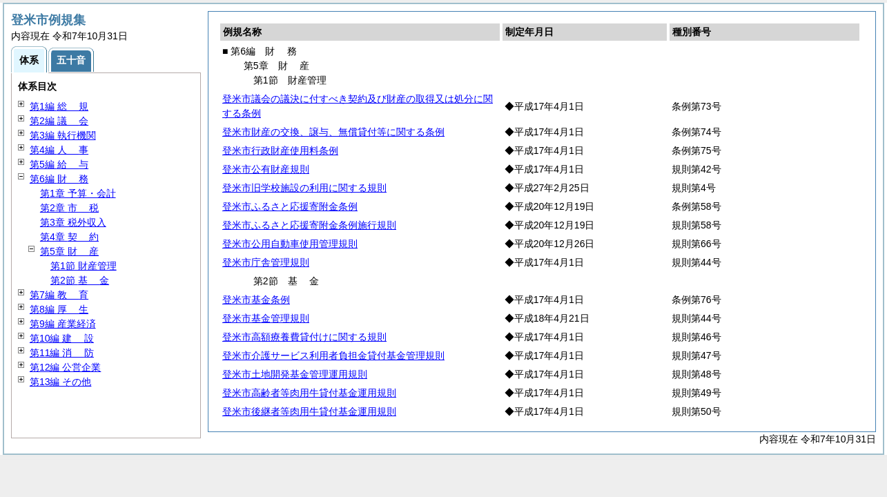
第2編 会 (59, 120)
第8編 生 (59, 309)
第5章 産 (69, 251)
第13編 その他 (60, 381)
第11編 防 (62, 352)
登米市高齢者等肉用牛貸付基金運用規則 (309, 392)
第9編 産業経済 (63, 323)
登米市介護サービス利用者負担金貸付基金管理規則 (333, 355)
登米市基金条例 (256, 299)
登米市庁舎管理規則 (265, 262)
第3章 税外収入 (73, 222)
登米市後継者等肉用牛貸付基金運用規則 (309, 411)
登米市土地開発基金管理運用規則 (294, 374)
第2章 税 (69, 207)
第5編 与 (59, 164)
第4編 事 (59, 149)
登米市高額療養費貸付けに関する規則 (304, 336)
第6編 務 (59, 178)
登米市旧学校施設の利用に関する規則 (304, 187)
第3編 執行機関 (63, 135)
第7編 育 (59, 294)
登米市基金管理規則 (265, 318)
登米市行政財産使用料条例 (280, 150)
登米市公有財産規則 (265, 169)
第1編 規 (59, 106)
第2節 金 (79, 280)
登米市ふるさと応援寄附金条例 (290, 206)
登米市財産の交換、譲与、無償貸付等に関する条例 (333, 131)
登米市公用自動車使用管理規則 (290, 243)
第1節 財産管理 (83, 265)
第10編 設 (62, 338)
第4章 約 (69, 236)
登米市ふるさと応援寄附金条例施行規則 (309, 225)
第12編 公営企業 (65, 367)
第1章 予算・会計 (78, 193)
